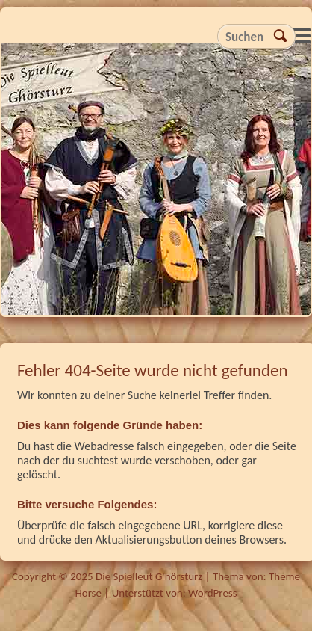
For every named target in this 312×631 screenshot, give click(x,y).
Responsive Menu (302, 35)
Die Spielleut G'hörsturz (156, 183)
